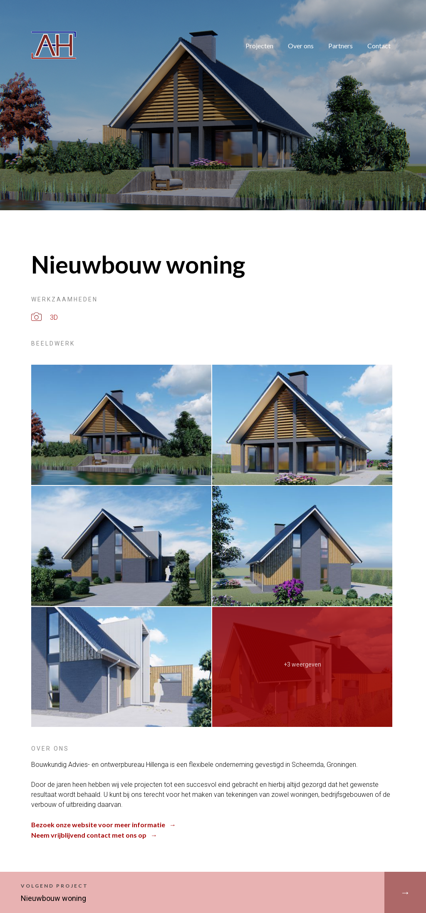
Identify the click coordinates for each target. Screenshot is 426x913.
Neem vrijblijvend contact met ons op (88, 835)
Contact (379, 46)
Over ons (301, 46)
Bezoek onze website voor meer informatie (98, 824)
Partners (340, 46)
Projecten (259, 46)
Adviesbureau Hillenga (34, 31)
